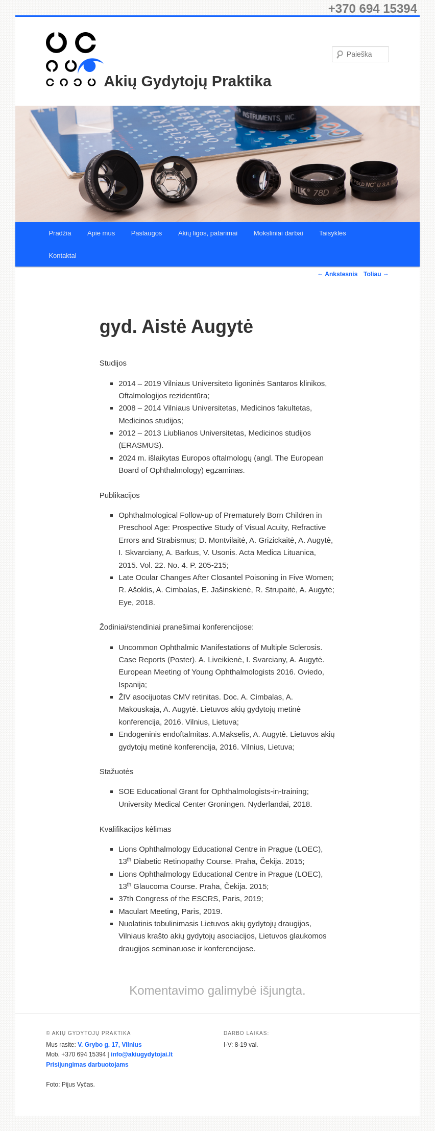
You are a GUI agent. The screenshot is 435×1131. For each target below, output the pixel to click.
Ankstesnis (337, 274)
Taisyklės (332, 233)
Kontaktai (62, 255)
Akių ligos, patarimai (207, 233)
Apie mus (101, 233)
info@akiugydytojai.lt (142, 1054)
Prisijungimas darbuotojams (87, 1064)
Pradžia (60, 233)
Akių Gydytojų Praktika (187, 81)
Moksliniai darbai (278, 233)
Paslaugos (146, 233)
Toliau (376, 274)
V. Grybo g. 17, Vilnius (109, 1044)
